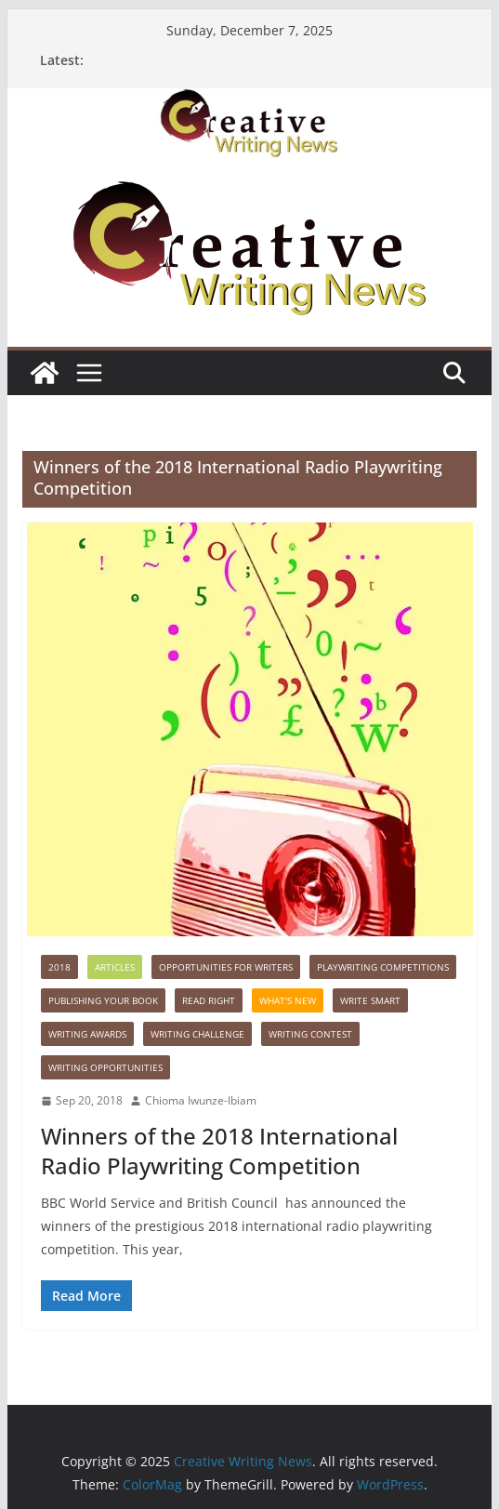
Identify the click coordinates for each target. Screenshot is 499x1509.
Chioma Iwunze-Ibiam (200, 1100)
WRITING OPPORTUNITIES (105, 1067)
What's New (287, 1000)
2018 (59, 966)
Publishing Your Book (103, 1000)
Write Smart (370, 1000)
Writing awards (87, 1033)
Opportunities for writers (226, 966)
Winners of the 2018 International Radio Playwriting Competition (219, 1150)
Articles (115, 966)
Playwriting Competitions (383, 966)
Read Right (208, 1000)
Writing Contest (310, 1033)
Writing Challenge (197, 1033)
